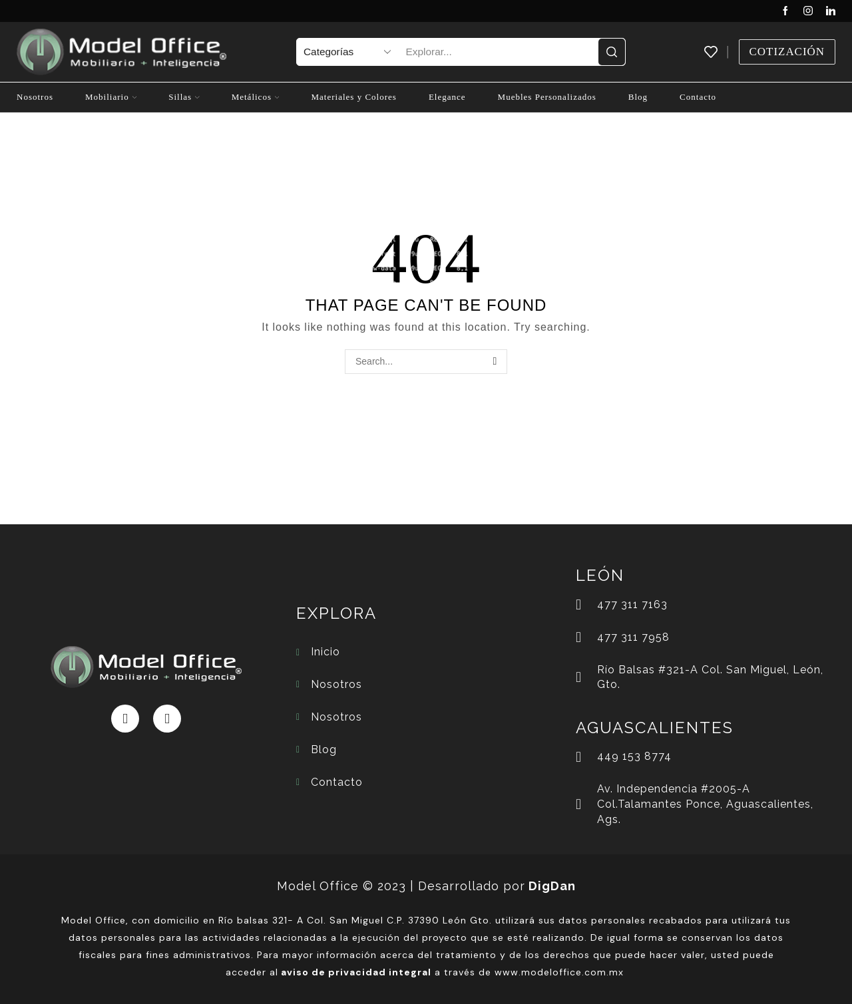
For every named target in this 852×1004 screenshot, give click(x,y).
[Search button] (611, 52)
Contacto (698, 97)
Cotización (787, 51)
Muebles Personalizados (547, 97)
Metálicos (256, 97)
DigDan (552, 886)
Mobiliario (110, 97)
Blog (638, 97)
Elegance (447, 97)
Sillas (183, 97)
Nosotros (35, 97)
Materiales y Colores (353, 97)
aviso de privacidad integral (356, 972)
